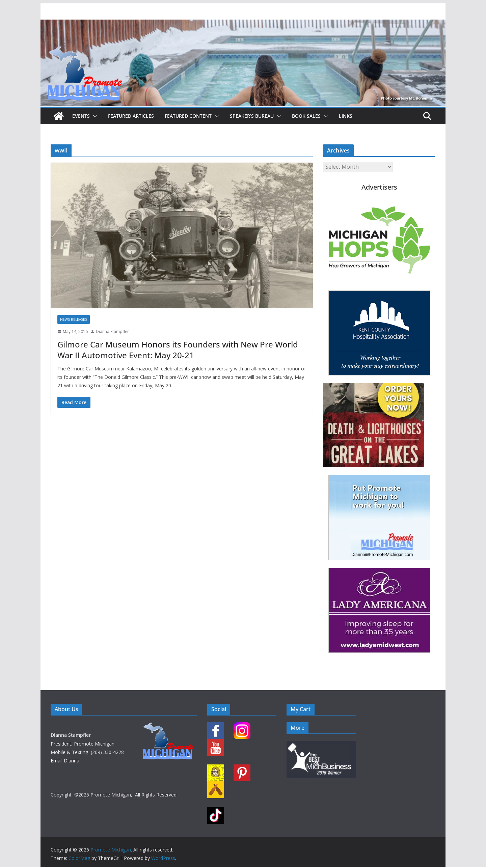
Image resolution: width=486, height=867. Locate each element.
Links (345, 116)
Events (81, 116)
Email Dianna (65, 760)
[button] (93, 116)
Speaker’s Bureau (252, 116)
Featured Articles (131, 116)
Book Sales (306, 116)
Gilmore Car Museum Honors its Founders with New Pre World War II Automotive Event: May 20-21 (177, 349)
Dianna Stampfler (112, 331)
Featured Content (188, 116)
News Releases (73, 319)
